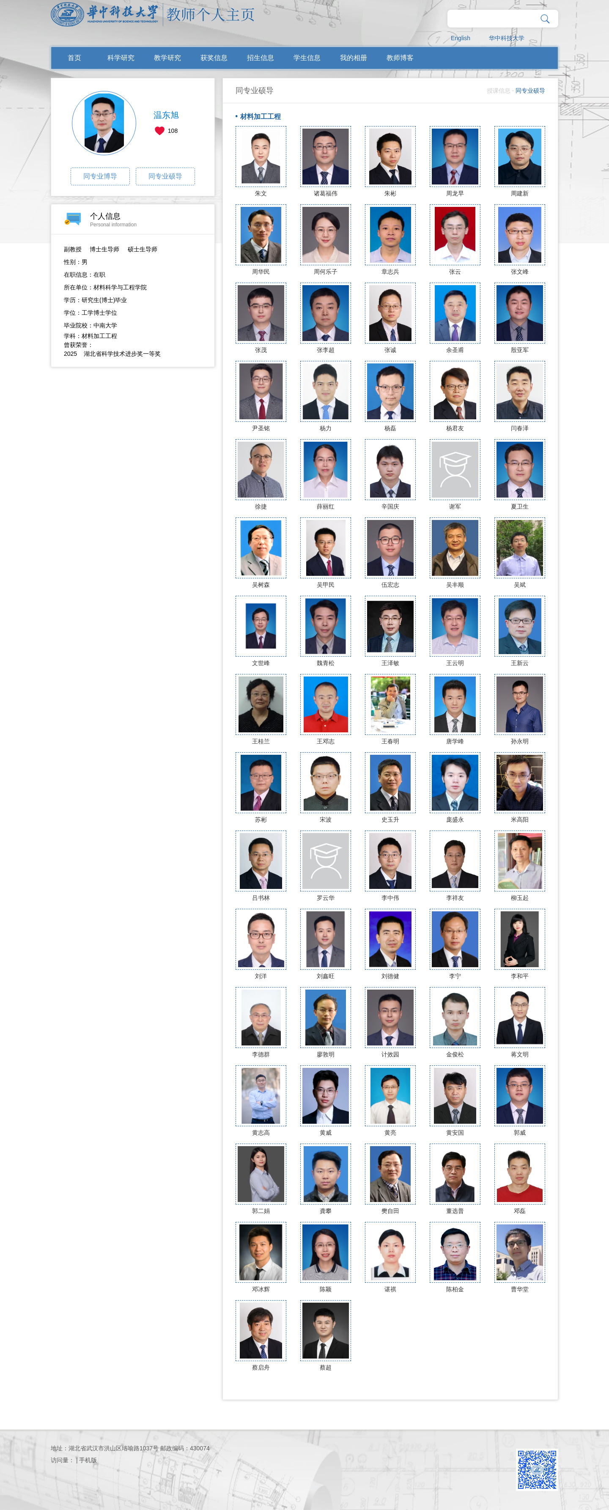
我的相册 (353, 57)
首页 (74, 57)
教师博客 (400, 57)
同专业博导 (100, 176)
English (460, 38)
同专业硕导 (165, 176)
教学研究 (167, 57)
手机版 (88, 1460)
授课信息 (498, 90)
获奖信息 (214, 57)
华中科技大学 (506, 38)
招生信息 (260, 57)
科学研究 (120, 57)
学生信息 (307, 57)
